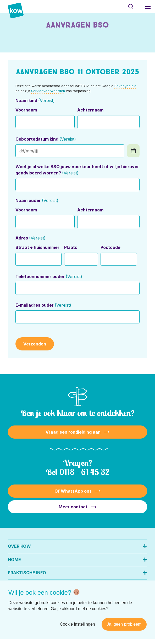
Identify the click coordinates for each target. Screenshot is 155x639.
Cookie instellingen (77, 624)
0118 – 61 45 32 (84, 472)
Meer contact (73, 506)
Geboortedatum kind (45, 139)
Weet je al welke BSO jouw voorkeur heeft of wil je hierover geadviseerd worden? (77, 169)
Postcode (110, 247)
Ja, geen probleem (124, 624)
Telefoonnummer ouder (48, 276)
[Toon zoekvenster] (131, 6)
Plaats (70, 247)
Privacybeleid (125, 86)
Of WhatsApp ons (73, 491)
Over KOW (19, 546)
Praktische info (27, 572)
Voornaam (26, 110)
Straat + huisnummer (37, 247)
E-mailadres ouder (43, 305)
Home (14, 559)
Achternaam (90, 110)
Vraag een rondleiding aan (73, 432)
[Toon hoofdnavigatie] (148, 6)
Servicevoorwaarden (48, 91)
